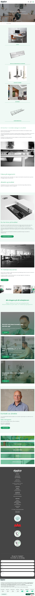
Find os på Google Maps (17, 496)
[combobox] (32, 595)
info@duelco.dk (17, 476)
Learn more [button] (4, 594)
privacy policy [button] (30, 582)
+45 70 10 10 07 (7, 424)
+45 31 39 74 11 (7, 423)
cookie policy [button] (23, 584)
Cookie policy (17, 512)
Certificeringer (17, 506)
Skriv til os (4, 279)
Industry (17, 500)
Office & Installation (17, 504)
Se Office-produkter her (7, 236)
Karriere (17, 507)
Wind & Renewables (17, 502)
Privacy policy (17, 511)
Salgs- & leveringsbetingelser (18, 509)
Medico (17, 503)
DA (32, 595)
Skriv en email (5, 427)
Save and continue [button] (30, 594)
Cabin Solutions (17, 501)
